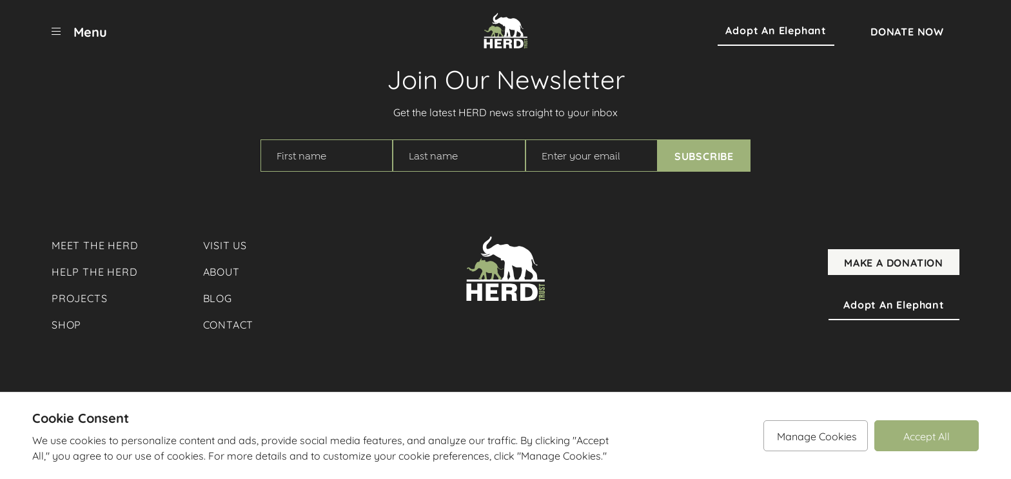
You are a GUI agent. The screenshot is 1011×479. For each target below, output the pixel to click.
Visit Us (225, 244)
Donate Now (907, 31)
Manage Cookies (817, 435)
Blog (217, 297)
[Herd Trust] (505, 31)
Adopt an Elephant (776, 30)
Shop (66, 324)
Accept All (926, 435)
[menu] (79, 31)
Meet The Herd (95, 244)
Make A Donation (893, 262)
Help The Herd (94, 271)
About (221, 271)
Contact (228, 324)
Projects (79, 297)
